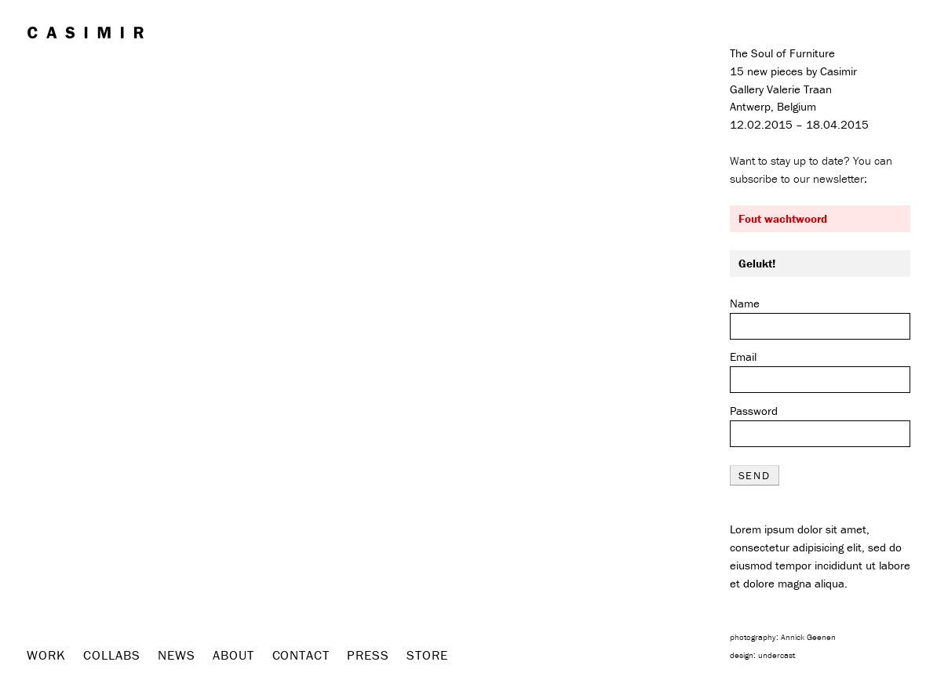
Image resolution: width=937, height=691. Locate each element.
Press (367, 655)
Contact (301, 655)
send (754, 475)
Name (745, 303)
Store (427, 655)
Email (743, 356)
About (233, 655)
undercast (776, 654)
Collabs (111, 655)
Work (46, 655)
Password (754, 410)
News (176, 655)
